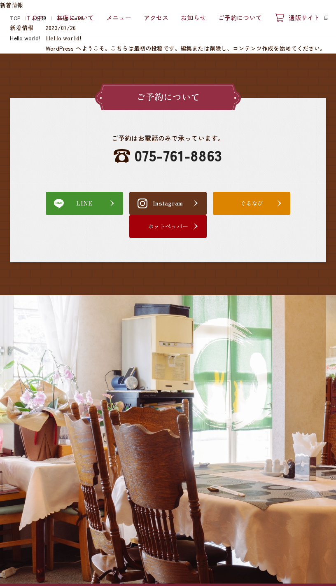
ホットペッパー (286, 203)
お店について (75, 18)
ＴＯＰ (35, 18)
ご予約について (240, 18)
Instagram (128, 203)
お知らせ (193, 18)
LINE (50, 203)
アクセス (156, 18)
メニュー (118, 18)
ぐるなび (207, 203)
